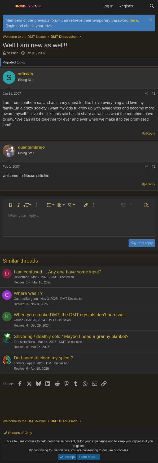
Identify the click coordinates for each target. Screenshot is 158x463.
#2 (153, 166)
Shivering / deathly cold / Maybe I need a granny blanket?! (72, 336)
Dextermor (21, 277)
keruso (18, 320)
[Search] (152, 6)
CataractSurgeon (26, 299)
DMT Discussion (62, 277)
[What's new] (141, 6)
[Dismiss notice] (150, 20)
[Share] (146, 94)
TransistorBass (24, 342)
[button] (10, 205)
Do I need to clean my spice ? (43, 357)
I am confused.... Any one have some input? (58, 271)
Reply (150, 133)
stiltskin (13, 53)
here (134, 20)
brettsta (19, 363)
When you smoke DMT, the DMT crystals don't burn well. (70, 314)
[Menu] (7, 6)
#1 (153, 93)
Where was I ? (28, 293)
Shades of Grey (18, 433)
